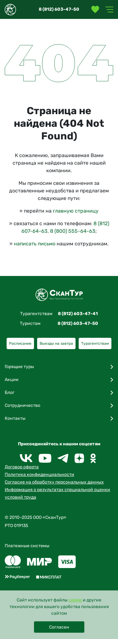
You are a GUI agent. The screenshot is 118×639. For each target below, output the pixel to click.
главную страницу (75, 211)
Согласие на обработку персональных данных (54, 482)
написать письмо (34, 244)
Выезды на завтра (56, 343)
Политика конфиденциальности (39, 474)
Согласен (59, 627)
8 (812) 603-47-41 (78, 313)
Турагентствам (95, 343)
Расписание (20, 343)
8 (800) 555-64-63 (72, 231)
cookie (75, 600)
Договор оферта (22, 467)
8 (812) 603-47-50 (59, 9)
